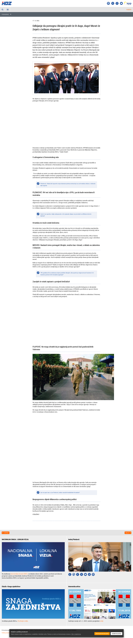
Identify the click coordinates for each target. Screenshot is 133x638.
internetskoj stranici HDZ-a (19, 574)
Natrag (6, 533)
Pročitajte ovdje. (23, 621)
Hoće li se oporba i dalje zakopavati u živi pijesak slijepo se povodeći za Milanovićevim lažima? (65, 215)
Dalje (127, 533)
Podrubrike (5, 14)
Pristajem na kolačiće (102, 633)
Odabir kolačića (116, 633)
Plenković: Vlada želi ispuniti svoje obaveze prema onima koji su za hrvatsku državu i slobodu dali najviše (67, 184)
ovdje (101, 621)
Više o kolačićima (76, 634)
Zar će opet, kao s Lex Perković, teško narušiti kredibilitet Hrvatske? (60, 492)
